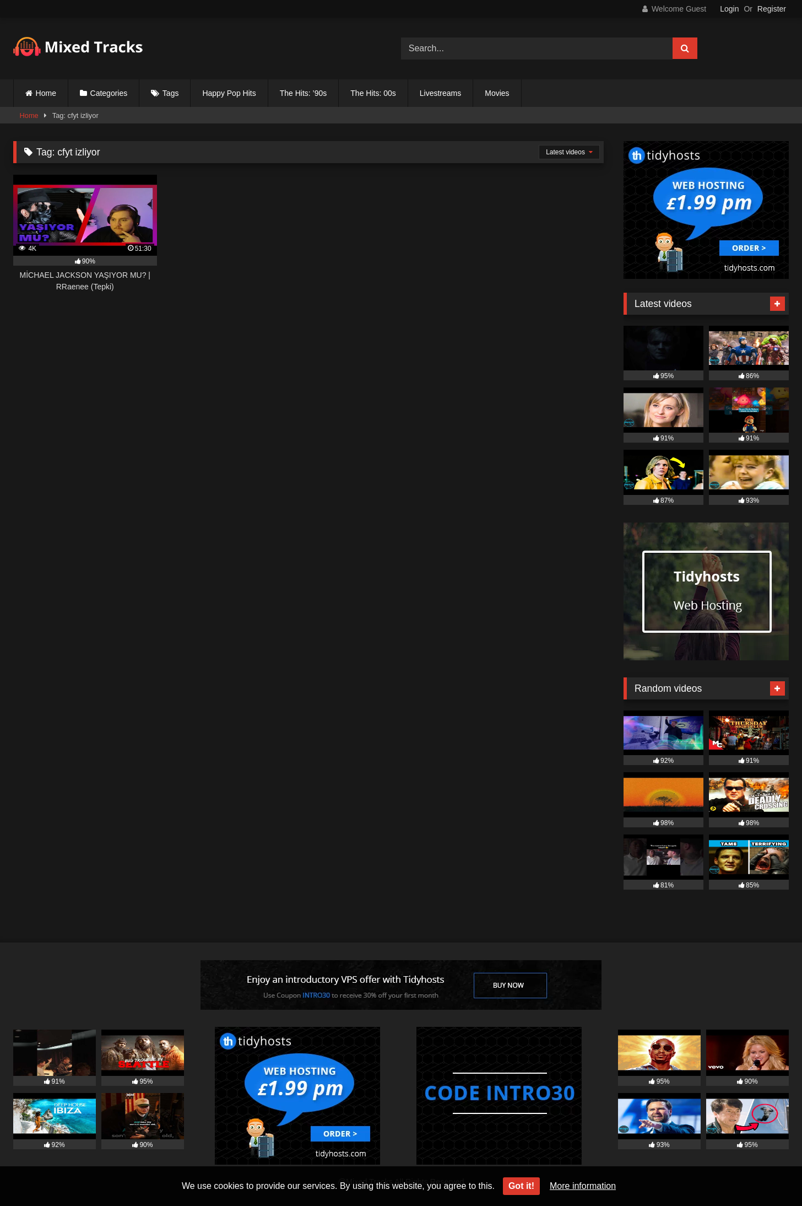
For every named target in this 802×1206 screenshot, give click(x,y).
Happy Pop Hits (229, 93)
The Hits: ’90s (303, 93)
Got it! (521, 1186)
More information (583, 1186)
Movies (497, 93)
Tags (170, 93)
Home (46, 93)
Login (729, 8)
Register (771, 8)
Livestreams (440, 93)
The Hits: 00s (372, 93)
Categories (109, 93)
